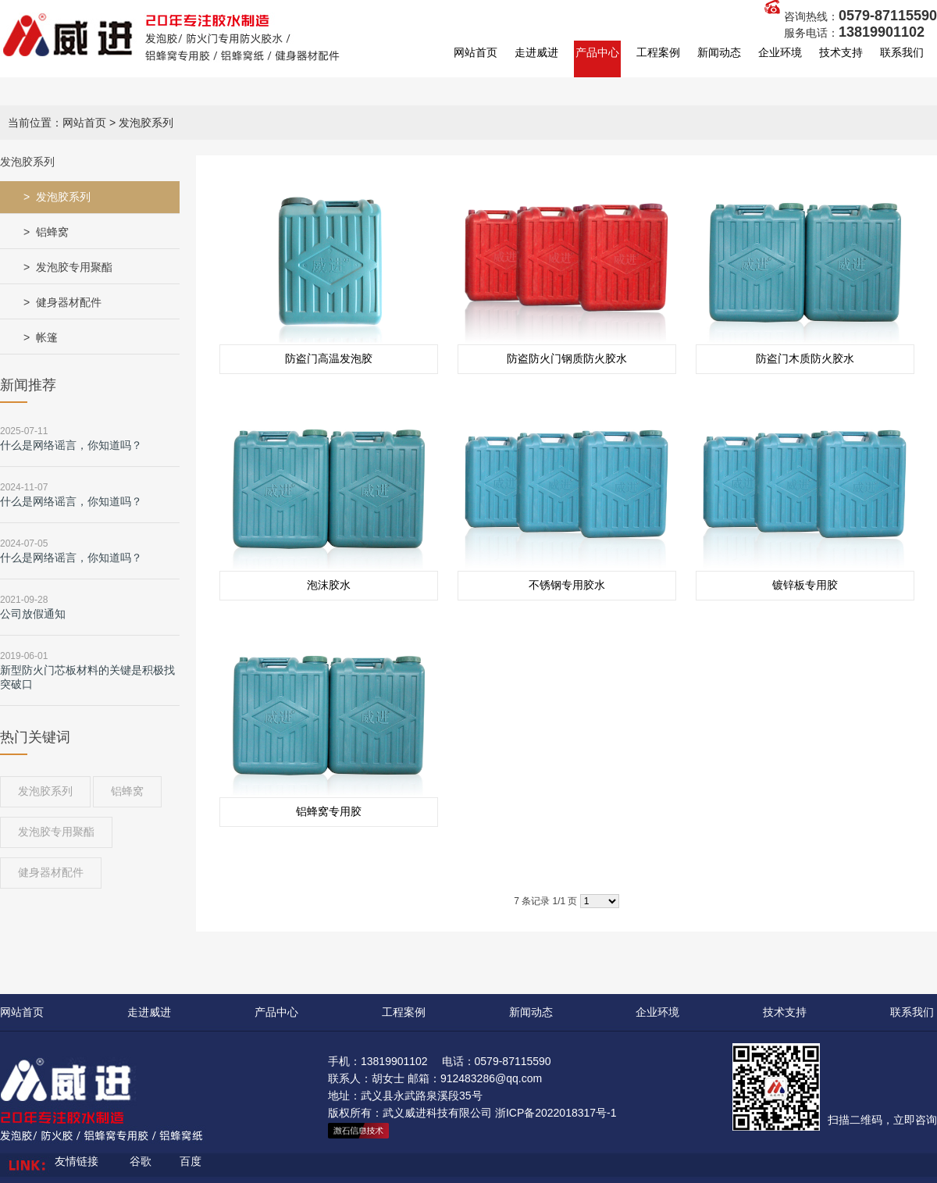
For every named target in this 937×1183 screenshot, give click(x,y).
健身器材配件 (69, 302)
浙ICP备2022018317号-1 (556, 1112)
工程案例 (658, 52)
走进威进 (536, 52)
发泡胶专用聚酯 (74, 267)
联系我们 (902, 52)
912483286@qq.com (491, 1078)
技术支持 (841, 52)
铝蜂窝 (52, 232)
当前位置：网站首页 (57, 122)
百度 (190, 1161)
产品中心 (597, 52)
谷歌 (140, 1161)
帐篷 (47, 337)
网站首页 (475, 52)
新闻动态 (719, 52)
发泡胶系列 (63, 197)
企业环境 (780, 52)
